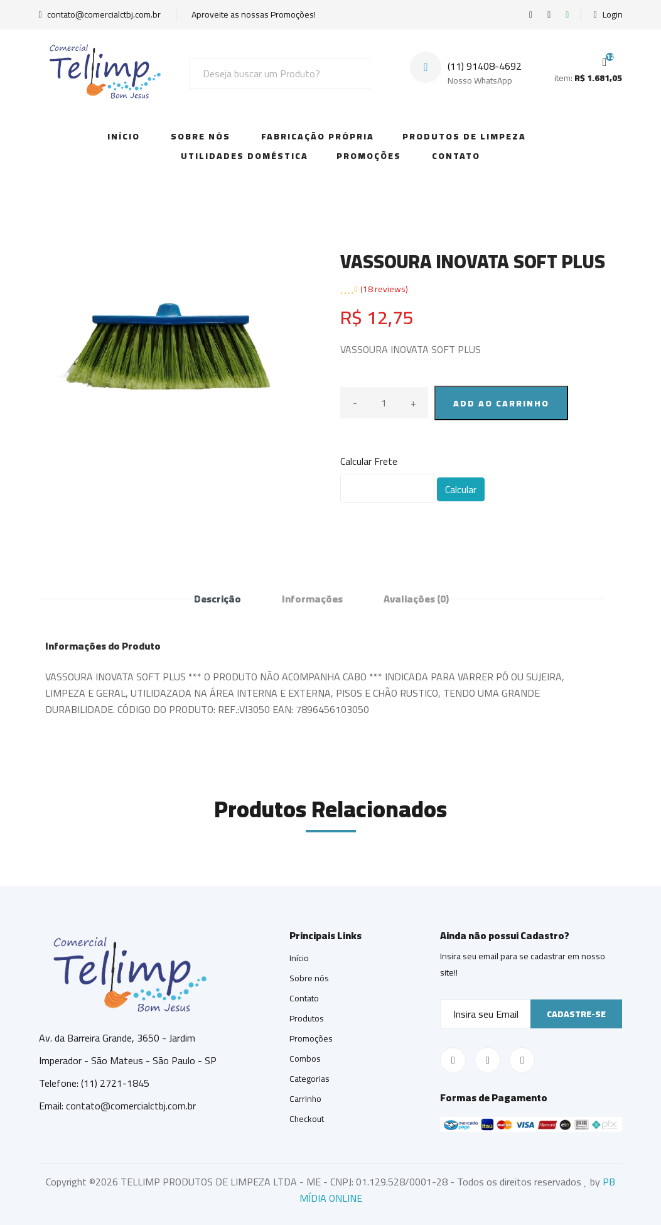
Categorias (309, 1078)
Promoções (368, 156)
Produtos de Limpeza (464, 136)
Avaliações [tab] (416, 598)
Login (607, 14)
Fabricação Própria (317, 136)
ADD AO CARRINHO (501, 403)
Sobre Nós (200, 136)
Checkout (306, 1119)
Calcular (460, 489)
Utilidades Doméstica (244, 156)
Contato (456, 156)
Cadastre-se (576, 1014)
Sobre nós (309, 978)
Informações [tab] (312, 598)
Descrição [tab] (217, 598)
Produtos (306, 1018)
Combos (305, 1058)
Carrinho (305, 1099)
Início (123, 136)
